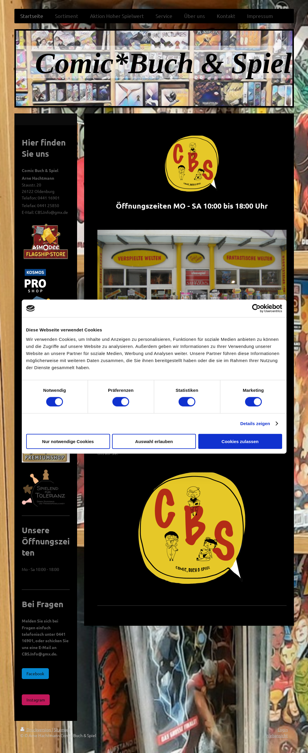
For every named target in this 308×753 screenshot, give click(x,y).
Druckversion (36, 729)
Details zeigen (255, 423)
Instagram (35, 699)
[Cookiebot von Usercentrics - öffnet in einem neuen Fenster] (256, 308)
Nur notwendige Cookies (68, 441)
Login (283, 729)
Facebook (35, 673)
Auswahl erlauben (154, 441)
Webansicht (277, 735)
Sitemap (61, 729)
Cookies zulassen (240, 441)
